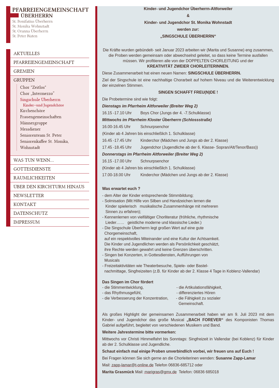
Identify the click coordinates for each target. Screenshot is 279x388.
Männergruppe (33, 122)
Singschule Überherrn (40, 99)
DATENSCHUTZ (31, 213)
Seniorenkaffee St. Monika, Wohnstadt (44, 144)
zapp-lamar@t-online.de (132, 365)
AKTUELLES (27, 53)
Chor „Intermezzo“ (37, 93)
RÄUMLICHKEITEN (34, 178)
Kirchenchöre (32, 110)
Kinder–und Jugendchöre (43, 105)
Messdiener (30, 129)
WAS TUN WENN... (34, 160)
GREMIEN (24, 71)
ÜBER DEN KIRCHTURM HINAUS (49, 186)
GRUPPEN (24, 80)
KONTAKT (25, 204)
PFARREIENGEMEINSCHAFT (44, 62)
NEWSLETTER (29, 195)
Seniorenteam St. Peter (41, 135)
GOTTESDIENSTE (32, 169)
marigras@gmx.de (161, 372)
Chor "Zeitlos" (33, 87)
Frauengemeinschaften (40, 116)
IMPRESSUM (27, 222)
